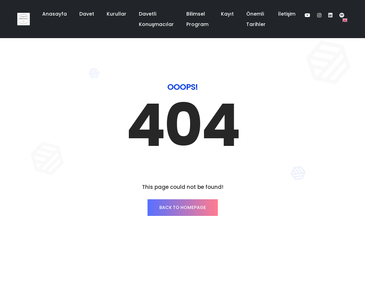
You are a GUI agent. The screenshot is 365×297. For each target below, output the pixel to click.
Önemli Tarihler (256, 19)
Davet (86, 13)
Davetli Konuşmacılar (156, 19)
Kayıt (227, 13)
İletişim (286, 13)
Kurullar (116, 13)
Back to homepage (182, 207)
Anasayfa (54, 13)
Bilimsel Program (197, 19)
